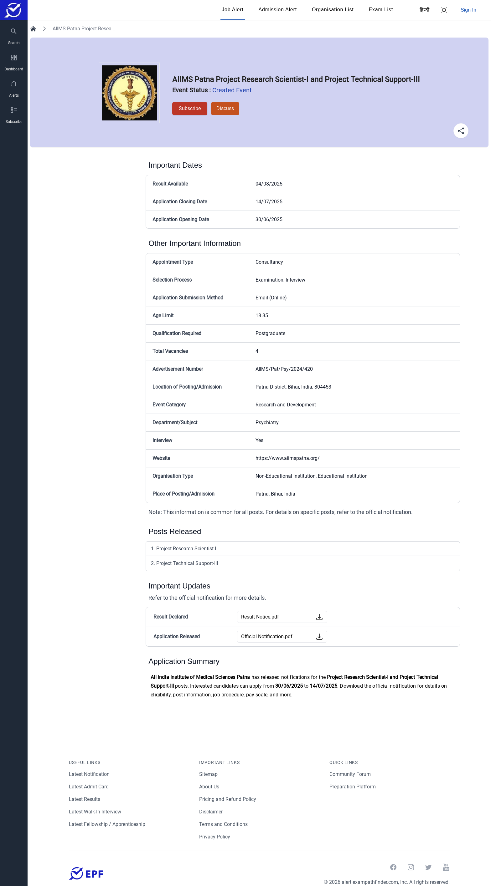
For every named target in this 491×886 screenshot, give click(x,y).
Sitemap (208, 774)
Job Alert (232, 9)
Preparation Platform (352, 787)
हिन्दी (423, 10)
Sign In (468, 10)
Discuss (224, 108)
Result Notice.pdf (260, 617)
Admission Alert (278, 9)
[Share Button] (460, 130)
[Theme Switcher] (444, 10)
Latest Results (85, 799)
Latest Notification (89, 774)
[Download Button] (319, 617)
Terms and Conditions (223, 824)
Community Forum (350, 774)
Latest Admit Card (89, 787)
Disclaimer (211, 812)
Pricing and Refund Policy (227, 799)
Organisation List (333, 9)
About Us (209, 787)
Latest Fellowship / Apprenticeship (107, 824)
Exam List (381, 9)
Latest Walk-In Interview (96, 812)
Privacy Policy (214, 837)
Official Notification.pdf (266, 636)
